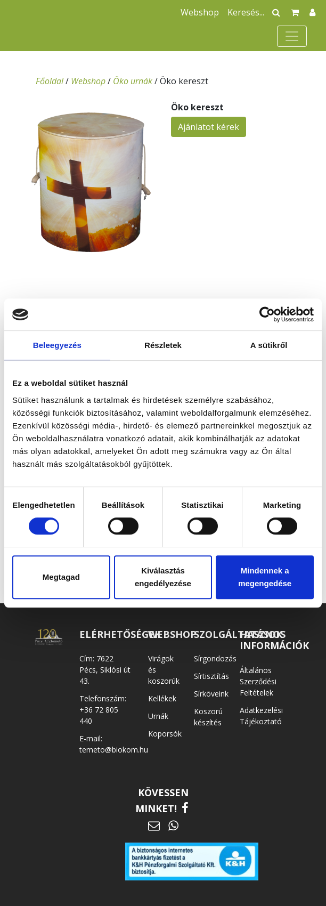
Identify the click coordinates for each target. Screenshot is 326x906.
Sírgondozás (215, 658)
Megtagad (61, 576)
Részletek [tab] (163, 345)
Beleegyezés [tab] (57, 345)
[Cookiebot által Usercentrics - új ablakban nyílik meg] (267, 314)
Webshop (200, 12)
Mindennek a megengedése (264, 577)
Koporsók (165, 734)
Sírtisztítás (211, 676)
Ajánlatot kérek (208, 127)
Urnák (158, 716)
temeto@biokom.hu (113, 750)
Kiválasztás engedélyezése (163, 577)
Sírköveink (211, 694)
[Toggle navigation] (292, 36)
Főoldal (49, 81)
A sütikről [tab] (269, 345)
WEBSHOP (172, 634)
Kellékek (162, 698)
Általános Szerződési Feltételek (258, 681)
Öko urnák (132, 81)
